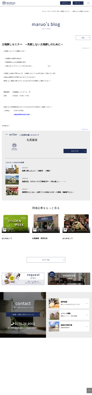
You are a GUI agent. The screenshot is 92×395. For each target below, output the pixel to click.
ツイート (85, 129)
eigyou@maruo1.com (22, 114)
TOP (89, 390)
